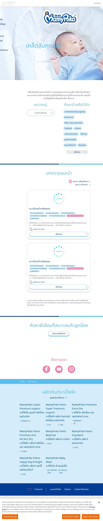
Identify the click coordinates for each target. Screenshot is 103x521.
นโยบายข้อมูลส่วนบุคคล (73, 500)
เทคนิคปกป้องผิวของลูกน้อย (74, 112)
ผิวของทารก (68, 117)
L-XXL (61, 425)
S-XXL (76, 447)
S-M (49, 425)
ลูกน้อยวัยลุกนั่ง (70, 139)
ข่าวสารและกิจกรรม (11, 50)
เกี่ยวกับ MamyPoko (9, 18)
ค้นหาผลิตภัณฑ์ (58, 333)
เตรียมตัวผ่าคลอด (71, 134)
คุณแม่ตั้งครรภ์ (70, 145)
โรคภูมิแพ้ (68, 128)
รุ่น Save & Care (63, 471)
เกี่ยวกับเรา (30, 500)
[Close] (99, 505)
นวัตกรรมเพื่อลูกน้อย (10, 25)
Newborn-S (25, 421)
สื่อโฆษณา (7, 45)
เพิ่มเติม (58, 234)
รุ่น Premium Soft (52, 471)
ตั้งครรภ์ (84, 134)
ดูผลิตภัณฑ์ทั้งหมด (57, 397)
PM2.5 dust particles (73, 123)
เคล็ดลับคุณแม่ (9, 36)
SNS (12, 63)
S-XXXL (24, 451)
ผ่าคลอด (78, 128)
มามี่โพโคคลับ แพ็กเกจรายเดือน (9, 76)
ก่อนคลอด (82, 145)
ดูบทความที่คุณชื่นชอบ (81, 181)
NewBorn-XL (78, 421)
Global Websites (81, 489)
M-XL (50, 443)
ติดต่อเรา (68, 489)
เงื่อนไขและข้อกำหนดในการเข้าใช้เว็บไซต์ (50, 500)
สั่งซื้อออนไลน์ (9, 40)
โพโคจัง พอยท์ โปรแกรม (8, 70)
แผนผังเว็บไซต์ (55, 489)
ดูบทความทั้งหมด (81, 184)
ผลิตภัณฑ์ (7, 31)
